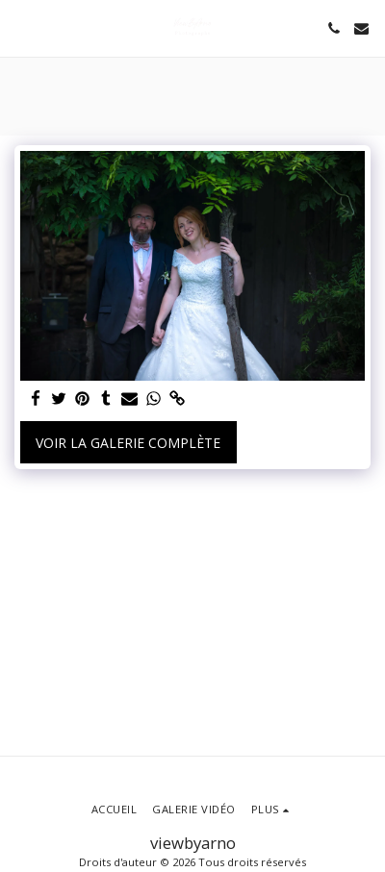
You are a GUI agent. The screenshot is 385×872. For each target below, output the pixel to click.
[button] (21, 27)
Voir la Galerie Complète (128, 443)
